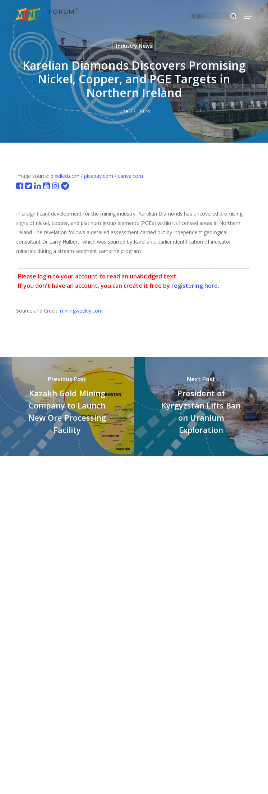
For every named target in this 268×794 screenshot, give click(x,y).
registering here (194, 286)
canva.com (130, 175)
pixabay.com (98, 175)
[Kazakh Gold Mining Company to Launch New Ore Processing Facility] (67, 406)
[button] (248, 16)
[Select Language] (214, 16)
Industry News (134, 45)
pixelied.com (65, 175)
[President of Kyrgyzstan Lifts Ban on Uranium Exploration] (201, 406)
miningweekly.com (81, 310)
